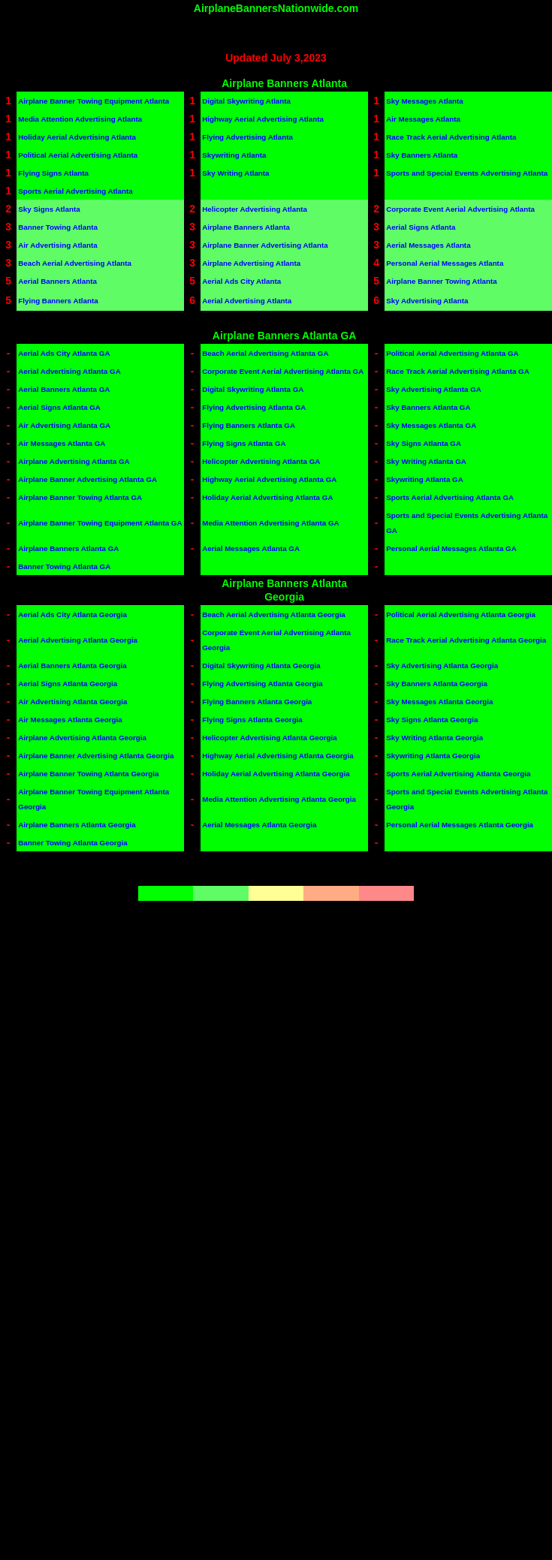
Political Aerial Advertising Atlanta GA (452, 353)
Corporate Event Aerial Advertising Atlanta (460, 209)
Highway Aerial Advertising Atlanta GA (269, 479)
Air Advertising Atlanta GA (64, 425)
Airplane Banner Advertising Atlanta (265, 245)
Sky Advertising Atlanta (427, 301)
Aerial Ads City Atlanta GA (64, 353)
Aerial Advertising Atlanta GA (69, 371)
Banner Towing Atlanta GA (64, 566)
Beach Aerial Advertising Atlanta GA (265, 353)
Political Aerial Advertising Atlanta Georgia (460, 614)
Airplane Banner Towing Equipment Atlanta (93, 101)
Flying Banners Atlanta (58, 301)
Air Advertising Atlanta (57, 245)
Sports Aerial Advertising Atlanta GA (450, 497)
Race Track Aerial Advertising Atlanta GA (457, 371)
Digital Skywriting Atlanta (246, 101)
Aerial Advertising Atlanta (246, 301)
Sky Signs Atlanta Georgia (432, 719)
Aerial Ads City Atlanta (241, 281)
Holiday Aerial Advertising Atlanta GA (267, 497)
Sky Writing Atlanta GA (426, 461)
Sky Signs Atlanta (49, 209)
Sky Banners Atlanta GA (428, 407)
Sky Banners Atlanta (421, 155)
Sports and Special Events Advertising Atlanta (466, 173)
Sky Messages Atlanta (424, 101)
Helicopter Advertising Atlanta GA (261, 461)
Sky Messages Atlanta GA (431, 425)
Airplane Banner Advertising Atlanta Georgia (95, 755)
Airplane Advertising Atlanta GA (73, 461)
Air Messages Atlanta (423, 119)
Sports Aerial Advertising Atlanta (75, 191)
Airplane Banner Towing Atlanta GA (80, 497)
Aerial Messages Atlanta (428, 245)
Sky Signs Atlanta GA (423, 443)
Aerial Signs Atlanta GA (59, 407)
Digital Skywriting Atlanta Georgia (261, 665)
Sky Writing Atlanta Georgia (434, 737)
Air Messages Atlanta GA (61, 443)
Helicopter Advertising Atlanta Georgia (269, 737)
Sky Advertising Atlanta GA (433, 389)
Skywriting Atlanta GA (424, 479)
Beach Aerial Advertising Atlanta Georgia (273, 614)
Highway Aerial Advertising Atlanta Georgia (277, 755)
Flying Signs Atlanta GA (243, 443)
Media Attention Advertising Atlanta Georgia (279, 799)
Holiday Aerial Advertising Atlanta (77, 137)
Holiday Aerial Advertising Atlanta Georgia (276, 773)
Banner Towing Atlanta (58, 227)
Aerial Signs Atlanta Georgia (67, 683)
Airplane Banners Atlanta (246, 227)
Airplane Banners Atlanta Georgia (76, 825)
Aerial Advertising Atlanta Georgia (77, 640)
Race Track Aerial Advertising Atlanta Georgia (466, 640)
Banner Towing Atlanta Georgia (72, 843)
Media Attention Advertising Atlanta (80, 119)
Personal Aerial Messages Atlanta (444, 263)
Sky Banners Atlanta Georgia (436, 683)
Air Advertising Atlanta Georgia (72, 701)
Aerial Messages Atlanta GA (251, 548)
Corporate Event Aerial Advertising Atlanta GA (282, 371)
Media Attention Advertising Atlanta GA (270, 523)
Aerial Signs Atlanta (420, 227)
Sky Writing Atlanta (235, 173)
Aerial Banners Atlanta (57, 281)
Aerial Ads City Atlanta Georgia (72, 614)
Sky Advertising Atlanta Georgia (442, 665)
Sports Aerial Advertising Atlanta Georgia (458, 773)
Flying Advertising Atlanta (247, 137)
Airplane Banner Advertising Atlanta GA (87, 479)
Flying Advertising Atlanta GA (254, 407)
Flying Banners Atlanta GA (248, 425)
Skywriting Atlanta (234, 155)
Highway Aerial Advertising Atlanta (263, 119)
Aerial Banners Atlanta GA (64, 389)
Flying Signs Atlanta (53, 173)
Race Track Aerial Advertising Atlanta (451, 137)
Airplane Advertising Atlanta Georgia (82, 737)
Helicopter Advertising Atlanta (254, 209)
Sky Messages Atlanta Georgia (439, 701)
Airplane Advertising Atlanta (251, 263)
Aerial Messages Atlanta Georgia (259, 825)
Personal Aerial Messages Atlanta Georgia (459, 825)
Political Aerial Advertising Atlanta (77, 155)
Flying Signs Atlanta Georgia (252, 719)
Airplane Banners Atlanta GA (68, 548)
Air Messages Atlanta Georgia (70, 719)
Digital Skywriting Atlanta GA (252, 389)
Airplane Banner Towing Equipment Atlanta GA (100, 523)
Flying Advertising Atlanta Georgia (262, 683)
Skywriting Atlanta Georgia (433, 755)
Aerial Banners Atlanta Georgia (72, 665)
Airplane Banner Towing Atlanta (441, 281)
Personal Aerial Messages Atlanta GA (451, 548)
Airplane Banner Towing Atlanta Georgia (88, 773)
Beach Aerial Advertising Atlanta (74, 263)
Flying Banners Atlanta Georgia (257, 701)
